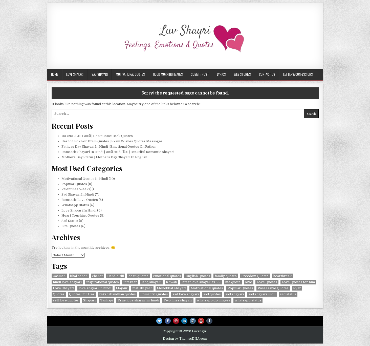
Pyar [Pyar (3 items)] (297, 288)
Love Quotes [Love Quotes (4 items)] (267, 282)
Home (54, 74)
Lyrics (221, 74)
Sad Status (69, 221)
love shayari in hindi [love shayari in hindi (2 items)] (95, 288)
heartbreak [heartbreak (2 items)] (282, 276)
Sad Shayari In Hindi (77, 194)
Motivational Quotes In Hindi (84, 179)
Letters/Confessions (298, 74)
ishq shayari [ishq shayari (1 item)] (151, 282)
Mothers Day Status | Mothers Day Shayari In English (104, 157)
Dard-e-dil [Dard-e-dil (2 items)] (115, 276)
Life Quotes (70, 226)
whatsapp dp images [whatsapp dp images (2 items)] (213, 300)
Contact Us (267, 74)
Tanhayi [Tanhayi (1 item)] (106, 300)
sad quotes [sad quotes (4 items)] (212, 294)
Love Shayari (74, 74)
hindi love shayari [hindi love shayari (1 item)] (67, 282)
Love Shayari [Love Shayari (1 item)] (63, 288)
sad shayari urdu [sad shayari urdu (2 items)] (261, 294)
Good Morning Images (168, 74)
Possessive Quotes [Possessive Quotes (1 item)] (273, 288)
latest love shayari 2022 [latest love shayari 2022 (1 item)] (201, 282)
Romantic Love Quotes (79, 200)
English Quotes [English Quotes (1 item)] (198, 276)
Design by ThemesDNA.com (185, 338)
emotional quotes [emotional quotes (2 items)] (167, 276)
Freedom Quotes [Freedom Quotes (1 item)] (255, 276)
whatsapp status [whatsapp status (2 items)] (248, 300)
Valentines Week (75, 189)
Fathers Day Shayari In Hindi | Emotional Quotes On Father (108, 146)
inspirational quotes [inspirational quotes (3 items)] (102, 282)
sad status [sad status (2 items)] (288, 294)
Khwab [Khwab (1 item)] (171, 282)
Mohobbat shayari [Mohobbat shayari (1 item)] (171, 288)
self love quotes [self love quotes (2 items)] (66, 300)
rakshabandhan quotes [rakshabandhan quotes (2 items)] (117, 294)
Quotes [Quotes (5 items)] (58, 294)
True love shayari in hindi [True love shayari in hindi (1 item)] (138, 300)
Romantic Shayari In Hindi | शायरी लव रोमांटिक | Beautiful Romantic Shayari (117, 152)
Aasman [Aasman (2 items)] (59, 276)
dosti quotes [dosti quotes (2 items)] (138, 276)
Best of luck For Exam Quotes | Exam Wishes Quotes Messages (112, 141)
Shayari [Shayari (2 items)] (89, 300)
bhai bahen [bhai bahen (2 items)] (79, 276)
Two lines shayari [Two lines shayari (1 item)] (178, 300)
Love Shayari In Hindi (78, 210)
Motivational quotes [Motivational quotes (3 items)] (207, 288)
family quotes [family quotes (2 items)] (226, 276)
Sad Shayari (100, 74)
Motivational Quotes (130, 74)
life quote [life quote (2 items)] (233, 282)
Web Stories (242, 74)
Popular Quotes (74, 184)
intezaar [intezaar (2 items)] (130, 282)
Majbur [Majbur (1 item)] (122, 288)
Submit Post (200, 74)
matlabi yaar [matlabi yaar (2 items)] (142, 288)
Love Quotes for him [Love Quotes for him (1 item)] (298, 282)
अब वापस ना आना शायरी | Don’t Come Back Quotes (97, 136)
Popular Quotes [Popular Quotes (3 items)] (240, 288)
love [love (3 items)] (248, 282)
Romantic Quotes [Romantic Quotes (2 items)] (154, 294)
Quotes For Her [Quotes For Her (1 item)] (82, 294)
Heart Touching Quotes (80, 215)
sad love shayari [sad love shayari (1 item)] (185, 294)
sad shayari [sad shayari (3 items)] (234, 294)
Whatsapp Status (75, 205)
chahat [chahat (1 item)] (97, 276)
